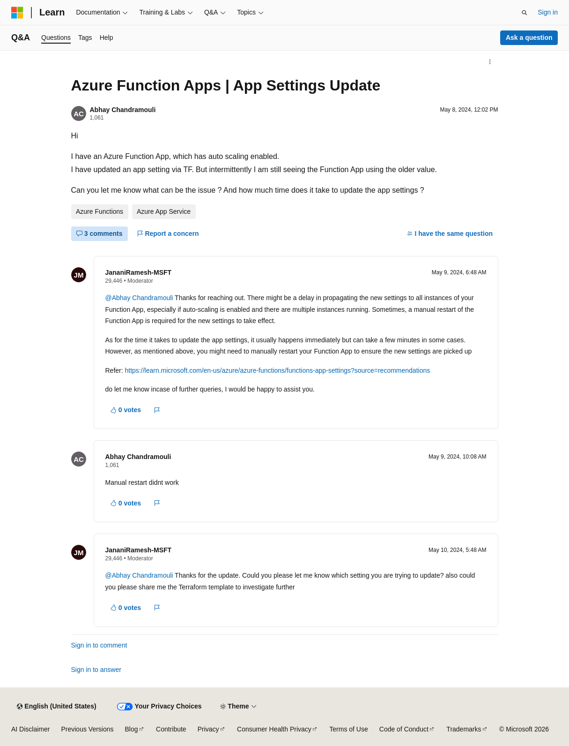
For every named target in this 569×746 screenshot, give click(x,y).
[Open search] (524, 12)
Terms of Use (348, 729)
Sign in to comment (99, 645)
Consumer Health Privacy (274, 729)
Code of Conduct (404, 729)
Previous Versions (87, 729)
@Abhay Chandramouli (139, 297)
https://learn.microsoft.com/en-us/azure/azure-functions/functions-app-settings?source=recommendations (277, 370)
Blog (131, 729)
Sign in (548, 12)
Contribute (171, 729)
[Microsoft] (17, 13)
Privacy (208, 729)
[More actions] (489, 61)
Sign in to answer (96, 669)
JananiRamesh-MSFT (138, 272)
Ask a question (529, 37)
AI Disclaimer (30, 729)
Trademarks (463, 729)
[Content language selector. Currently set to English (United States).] (56, 706)
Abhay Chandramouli (123, 109)
